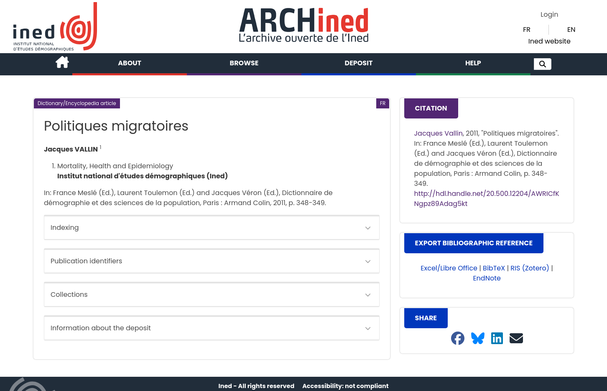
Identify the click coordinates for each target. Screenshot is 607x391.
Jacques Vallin (438, 133)
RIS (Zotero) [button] (529, 268)
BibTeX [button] (494, 268)
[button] (542, 64)
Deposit (359, 63)
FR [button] (526, 29)
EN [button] (571, 29)
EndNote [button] (487, 278)
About (129, 63)
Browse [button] (244, 63)
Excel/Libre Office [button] (449, 268)
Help (473, 63)
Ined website (549, 41)
